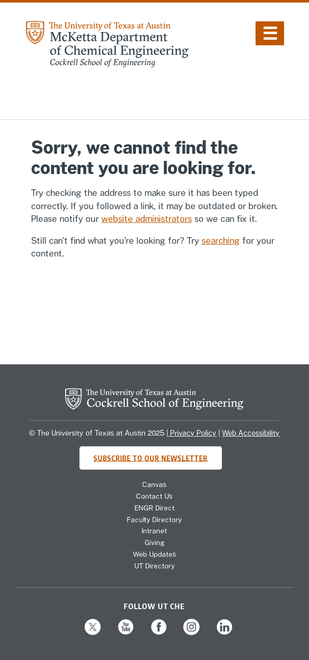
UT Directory (154, 566)
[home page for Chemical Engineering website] (107, 64)
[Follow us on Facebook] (159, 633)
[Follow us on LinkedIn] (224, 633)
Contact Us (154, 496)
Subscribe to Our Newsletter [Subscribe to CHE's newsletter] (151, 457)
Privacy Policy (192, 433)
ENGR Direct (154, 508)
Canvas (154, 484)
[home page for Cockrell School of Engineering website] (154, 406)
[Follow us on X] (93, 633)
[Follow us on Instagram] (191, 633)
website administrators (146, 219)
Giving (154, 542)
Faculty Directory (154, 519)
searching (221, 241)
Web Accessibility (250, 433)
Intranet (154, 531)
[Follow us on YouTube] (126, 633)
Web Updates (154, 554)
